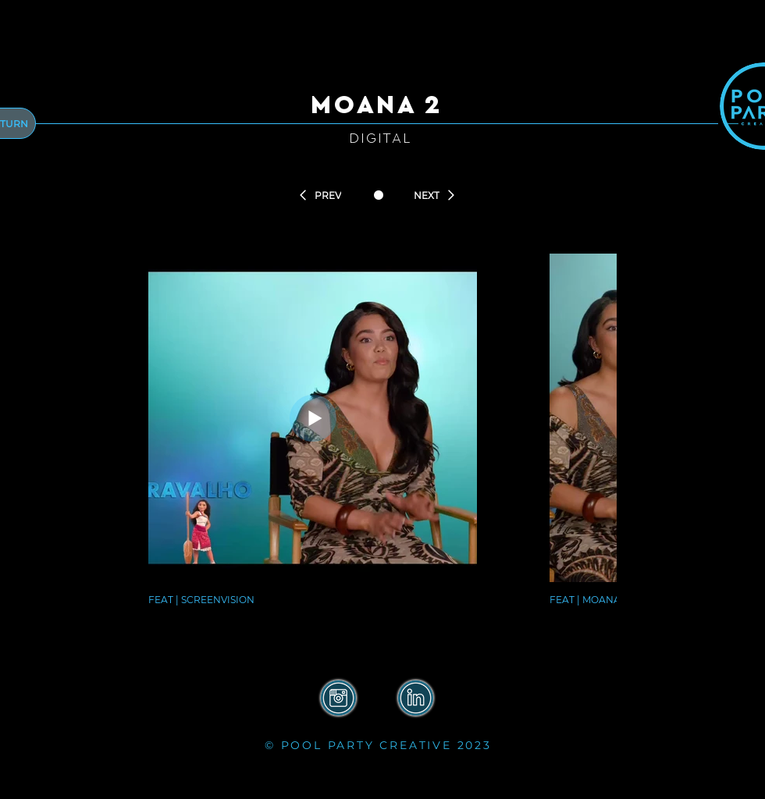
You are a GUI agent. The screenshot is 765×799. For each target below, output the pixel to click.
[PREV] (319, 195)
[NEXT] (434, 195)
